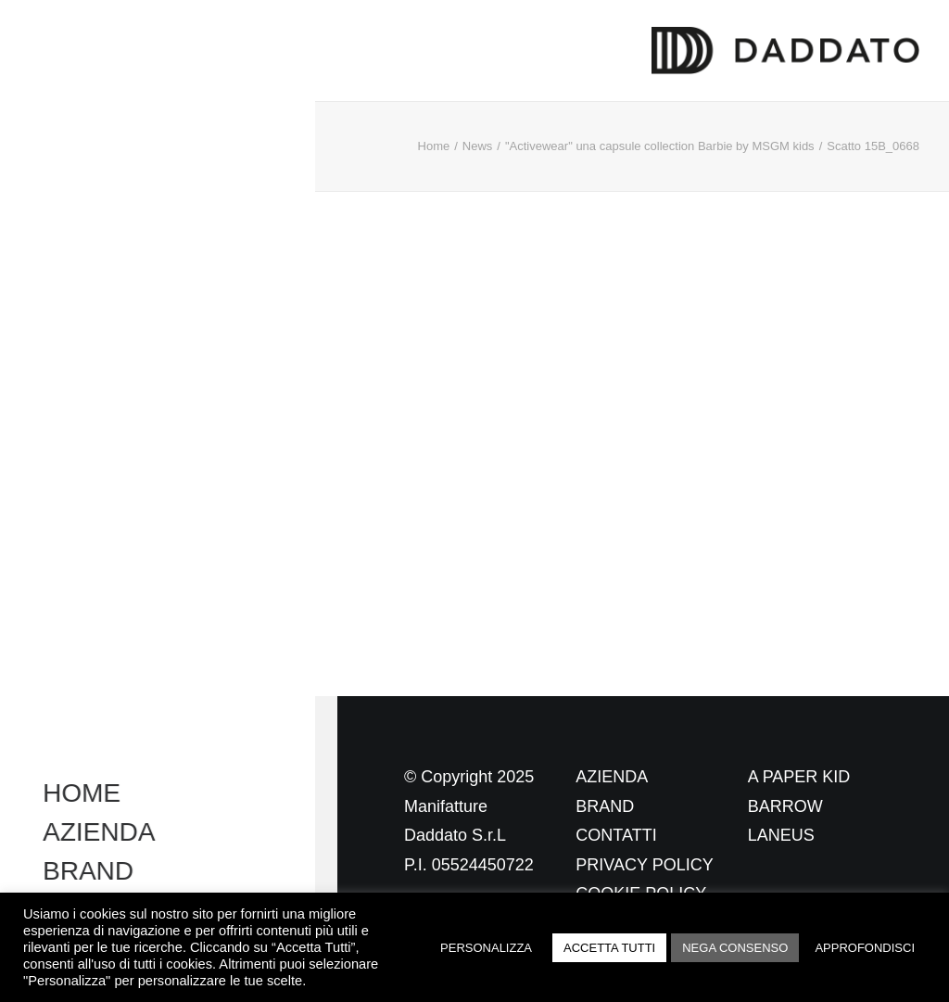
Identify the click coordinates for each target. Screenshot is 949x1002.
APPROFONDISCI (865, 948)
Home (434, 146)
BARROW (785, 806)
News (477, 146)
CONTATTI (616, 835)
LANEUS (781, 835)
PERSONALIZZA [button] (486, 948)
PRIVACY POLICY (644, 865)
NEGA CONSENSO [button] (735, 948)
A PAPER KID (799, 776)
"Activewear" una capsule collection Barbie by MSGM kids (660, 146)
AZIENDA (612, 776)
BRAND (605, 806)
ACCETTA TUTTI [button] (609, 948)
